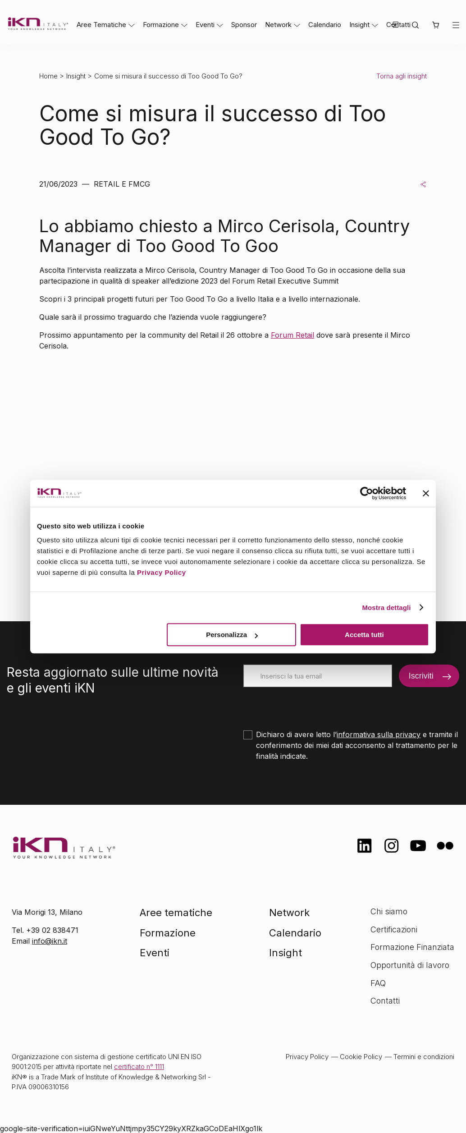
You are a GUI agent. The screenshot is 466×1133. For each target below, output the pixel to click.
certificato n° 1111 (139, 1066)
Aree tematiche (176, 912)
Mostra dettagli (386, 607)
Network (278, 24)
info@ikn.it (49, 940)
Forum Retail (292, 334)
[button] (435, 25)
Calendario (324, 24)
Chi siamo (388, 911)
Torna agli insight (401, 76)
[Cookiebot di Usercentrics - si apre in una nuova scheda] (366, 493)
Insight (359, 24)
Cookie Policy (361, 1056)
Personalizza (232, 634)
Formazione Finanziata (412, 947)
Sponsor (244, 24)
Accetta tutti (364, 634)
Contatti (385, 1000)
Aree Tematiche (101, 24)
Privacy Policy (161, 572)
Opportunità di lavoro (409, 965)
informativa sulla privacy (378, 734)
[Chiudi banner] (426, 493)
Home (48, 76)
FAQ (378, 983)
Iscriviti (421, 675)
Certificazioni (393, 929)
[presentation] (311, 704)
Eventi (205, 24)
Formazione (161, 24)
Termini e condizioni (423, 1056)
